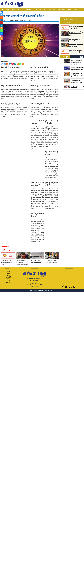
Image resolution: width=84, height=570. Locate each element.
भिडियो (76, 9)
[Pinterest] (12, 64)
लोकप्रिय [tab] (68, 23)
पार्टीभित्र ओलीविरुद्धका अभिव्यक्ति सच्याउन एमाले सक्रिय (6, 262)
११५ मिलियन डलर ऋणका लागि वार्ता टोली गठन (77, 87)
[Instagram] (1, 36)
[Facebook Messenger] (1, 33)
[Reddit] (7, 64)
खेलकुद (8, 279)
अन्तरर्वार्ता (8, 277)
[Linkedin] (10, 64)
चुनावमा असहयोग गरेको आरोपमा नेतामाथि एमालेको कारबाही (75, 51)
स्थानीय (8, 273)
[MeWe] (15, 64)
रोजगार (14, 9)
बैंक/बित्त (70, 9)
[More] (23, 64)
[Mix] (18, 64)
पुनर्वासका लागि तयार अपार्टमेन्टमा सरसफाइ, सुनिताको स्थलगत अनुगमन (22, 262)
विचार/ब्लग (21, 9)
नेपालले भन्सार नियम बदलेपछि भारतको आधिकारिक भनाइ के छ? (77, 75)
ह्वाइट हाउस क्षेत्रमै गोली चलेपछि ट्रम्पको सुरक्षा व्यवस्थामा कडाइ (77, 69)
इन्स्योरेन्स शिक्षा (61, 9)
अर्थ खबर (8, 9)
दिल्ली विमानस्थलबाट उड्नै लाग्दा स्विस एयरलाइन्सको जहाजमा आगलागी (76, 62)
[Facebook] (2, 64)
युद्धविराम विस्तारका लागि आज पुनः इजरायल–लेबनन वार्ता (77, 81)
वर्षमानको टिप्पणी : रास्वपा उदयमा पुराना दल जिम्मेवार (51, 261)
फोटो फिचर (8, 283)
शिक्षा (45, 9)
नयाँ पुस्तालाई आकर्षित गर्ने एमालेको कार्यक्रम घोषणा (36, 261)
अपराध (8, 281)
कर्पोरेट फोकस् (52, 9)
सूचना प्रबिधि (29, 9)
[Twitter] (5, 64)
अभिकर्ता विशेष (38, 9)
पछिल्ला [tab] (67, 19)
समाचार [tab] (74, 19)
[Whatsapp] (20, 64)
